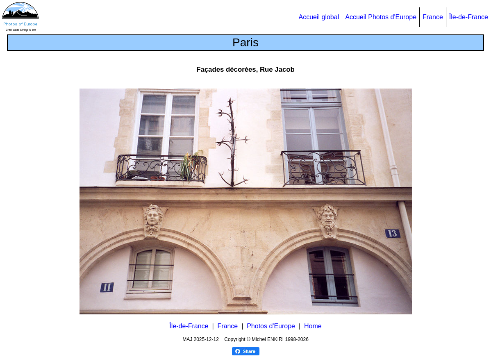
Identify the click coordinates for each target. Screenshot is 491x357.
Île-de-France (468, 17)
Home (313, 326)
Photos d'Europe (271, 326)
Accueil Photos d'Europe (380, 17)
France (433, 17)
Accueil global (318, 17)
